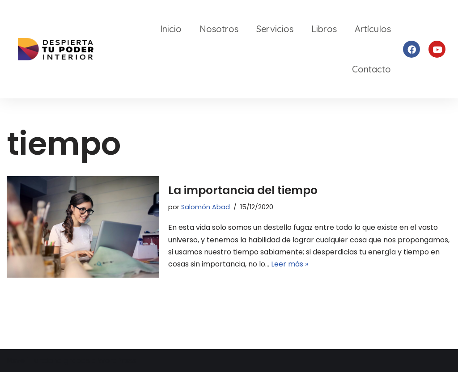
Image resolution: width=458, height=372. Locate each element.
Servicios (274, 28)
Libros (324, 28)
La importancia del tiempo (243, 190)
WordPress (117, 360)
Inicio (171, 28)
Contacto (371, 69)
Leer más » (289, 264)
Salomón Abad (205, 207)
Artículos (373, 28)
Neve (16, 360)
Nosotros (218, 28)
